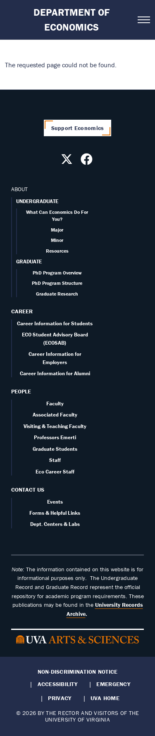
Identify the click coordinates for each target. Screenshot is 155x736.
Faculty (55, 403)
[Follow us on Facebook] (88, 161)
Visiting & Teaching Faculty (55, 426)
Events (55, 501)
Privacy (59, 698)
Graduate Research (57, 294)
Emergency (113, 684)
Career (22, 311)
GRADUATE (29, 261)
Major (57, 230)
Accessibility (58, 684)
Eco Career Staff (55, 471)
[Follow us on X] (68, 161)
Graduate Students (55, 448)
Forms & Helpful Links (54, 512)
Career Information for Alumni (55, 373)
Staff (55, 460)
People (21, 391)
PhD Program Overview (57, 273)
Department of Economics (71, 19)
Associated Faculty (55, 414)
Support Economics (77, 128)
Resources (57, 251)
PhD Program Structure (57, 283)
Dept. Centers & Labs (55, 524)
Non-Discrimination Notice (78, 671)
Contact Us (27, 489)
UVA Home (105, 698)
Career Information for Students (55, 323)
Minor (57, 240)
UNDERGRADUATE (37, 201)
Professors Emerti (55, 437)
